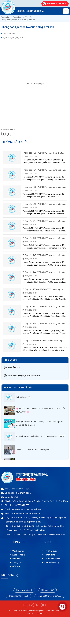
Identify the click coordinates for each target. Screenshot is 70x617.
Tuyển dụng (49, 555)
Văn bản (16, 559)
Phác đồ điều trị (51, 563)
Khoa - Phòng (18, 555)
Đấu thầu (28, 17)
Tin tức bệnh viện (52, 559)
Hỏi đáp (16, 567)
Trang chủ (5, 17)
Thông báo (17, 17)
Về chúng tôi (18, 551)
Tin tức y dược (50, 551)
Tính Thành (40, 613)
